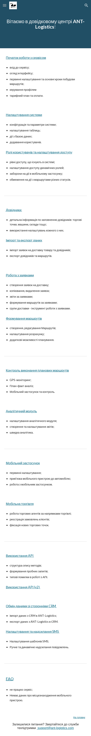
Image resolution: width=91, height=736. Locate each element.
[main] (45, 24)
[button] (4, 5)
